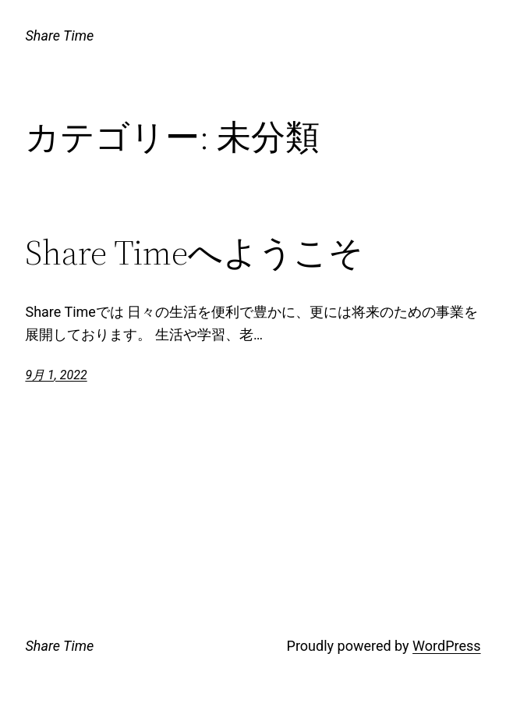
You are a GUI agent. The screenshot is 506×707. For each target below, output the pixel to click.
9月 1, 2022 (56, 375)
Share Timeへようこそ (194, 253)
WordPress (446, 646)
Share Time (59, 35)
